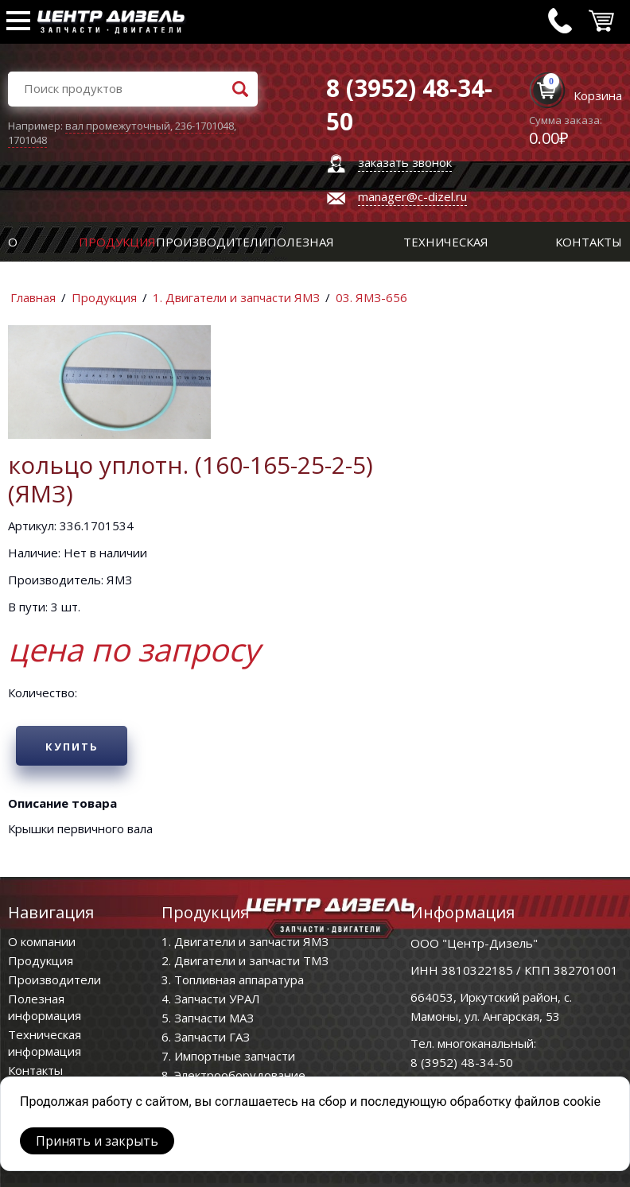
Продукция (117, 242)
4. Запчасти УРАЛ (210, 999)
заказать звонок (405, 162)
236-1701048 (204, 125)
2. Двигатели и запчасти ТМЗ (245, 960)
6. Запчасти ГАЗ (205, 1037)
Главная (33, 297)
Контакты (588, 242)
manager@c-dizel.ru (412, 196)
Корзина (598, 95)
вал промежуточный (117, 125)
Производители (211, 242)
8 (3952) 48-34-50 (461, 1062)
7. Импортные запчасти (228, 1056)
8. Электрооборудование (233, 1075)
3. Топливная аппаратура (232, 979)
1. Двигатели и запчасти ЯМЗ (236, 297)
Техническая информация (44, 1042)
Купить (72, 746)
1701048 (27, 140)
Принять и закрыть (97, 1141)
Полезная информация (44, 1007)
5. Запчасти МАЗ (207, 1018)
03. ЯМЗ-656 (371, 297)
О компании (42, 941)
